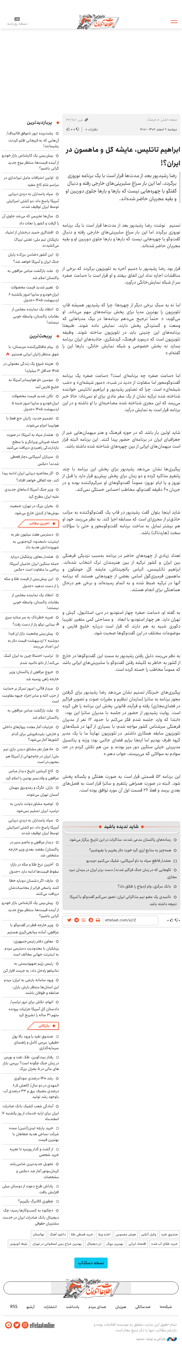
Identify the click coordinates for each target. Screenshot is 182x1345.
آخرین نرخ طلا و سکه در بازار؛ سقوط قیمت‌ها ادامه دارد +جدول (34, 868)
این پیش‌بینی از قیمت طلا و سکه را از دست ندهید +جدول (31, 582)
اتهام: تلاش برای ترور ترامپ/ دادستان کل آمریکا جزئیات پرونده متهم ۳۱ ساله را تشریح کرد (34, 1008)
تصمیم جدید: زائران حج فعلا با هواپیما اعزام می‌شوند (32, 421)
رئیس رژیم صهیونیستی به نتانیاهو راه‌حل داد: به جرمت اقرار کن (31, 967)
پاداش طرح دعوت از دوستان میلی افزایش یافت (30, 1189)
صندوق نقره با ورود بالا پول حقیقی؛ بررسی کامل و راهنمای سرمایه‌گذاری (35, 1042)
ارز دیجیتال (94, 1243)
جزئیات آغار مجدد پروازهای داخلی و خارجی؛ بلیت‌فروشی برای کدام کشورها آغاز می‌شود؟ (31, 733)
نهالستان (38, 1234)
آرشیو (30, 1307)
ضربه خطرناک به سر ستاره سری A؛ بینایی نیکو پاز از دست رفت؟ (32, 621)
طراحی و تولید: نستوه (156, 1339)
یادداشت (72, 1307)
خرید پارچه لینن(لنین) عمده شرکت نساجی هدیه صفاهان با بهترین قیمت (34, 1134)
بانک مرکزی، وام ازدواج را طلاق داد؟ (144, 886)
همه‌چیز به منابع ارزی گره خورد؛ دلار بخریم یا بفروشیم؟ (130, 850)
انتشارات (50, 1307)
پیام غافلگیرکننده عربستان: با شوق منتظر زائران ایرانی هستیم (34, 350)
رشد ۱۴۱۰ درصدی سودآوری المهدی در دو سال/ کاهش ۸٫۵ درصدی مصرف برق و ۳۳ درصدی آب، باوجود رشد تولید (31, 1087)
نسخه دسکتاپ (91, 1262)
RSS (13, 1307)
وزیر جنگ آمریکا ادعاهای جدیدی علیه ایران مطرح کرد (32, 493)
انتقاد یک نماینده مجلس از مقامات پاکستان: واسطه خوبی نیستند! (35, 315)
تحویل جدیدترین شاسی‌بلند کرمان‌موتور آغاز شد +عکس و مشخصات (34, 1170)
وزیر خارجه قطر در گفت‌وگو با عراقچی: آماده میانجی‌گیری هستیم (33, 928)
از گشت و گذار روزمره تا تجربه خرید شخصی (34, 1152)
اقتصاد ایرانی (137, 1243)
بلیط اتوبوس (18, 1243)
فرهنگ (151, 119)
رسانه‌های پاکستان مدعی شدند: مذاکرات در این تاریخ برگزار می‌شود (120, 839)
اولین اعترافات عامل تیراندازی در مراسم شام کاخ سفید (31, 181)
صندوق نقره (169, 1234)
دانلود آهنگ (58, 1234)
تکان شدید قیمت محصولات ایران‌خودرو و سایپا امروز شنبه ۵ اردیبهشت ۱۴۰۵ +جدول (35, 402)
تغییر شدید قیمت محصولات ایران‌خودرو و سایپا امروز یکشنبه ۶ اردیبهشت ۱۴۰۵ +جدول (34, 293)
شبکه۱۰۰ (166, 1307)
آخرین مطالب (39, 523)
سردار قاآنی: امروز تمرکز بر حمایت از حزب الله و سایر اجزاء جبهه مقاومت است (30, 694)
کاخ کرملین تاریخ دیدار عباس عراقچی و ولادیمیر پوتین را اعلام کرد (32, 774)
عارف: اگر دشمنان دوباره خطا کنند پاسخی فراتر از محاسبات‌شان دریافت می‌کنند (34, 887)
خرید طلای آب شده (164, 1243)
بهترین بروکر (115, 1243)
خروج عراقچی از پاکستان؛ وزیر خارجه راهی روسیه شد (34, 675)
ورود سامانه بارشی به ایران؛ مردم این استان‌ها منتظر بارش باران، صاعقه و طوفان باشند (31, 986)
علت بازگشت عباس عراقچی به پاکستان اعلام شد (33, 274)
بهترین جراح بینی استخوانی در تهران (57, 1243)
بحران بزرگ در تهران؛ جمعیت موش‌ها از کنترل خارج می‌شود (34, 509)
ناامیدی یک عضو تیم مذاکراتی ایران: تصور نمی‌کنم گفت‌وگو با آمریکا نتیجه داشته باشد (123, 900)
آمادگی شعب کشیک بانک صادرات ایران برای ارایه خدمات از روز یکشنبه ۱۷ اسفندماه (30, 1112)
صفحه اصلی (169, 119)
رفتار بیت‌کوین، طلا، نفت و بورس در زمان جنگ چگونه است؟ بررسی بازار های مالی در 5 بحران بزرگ (31, 1063)
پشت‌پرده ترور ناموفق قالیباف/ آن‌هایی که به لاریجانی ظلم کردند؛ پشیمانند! (33, 139)
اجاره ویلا (104, 1234)
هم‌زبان (120, 1307)
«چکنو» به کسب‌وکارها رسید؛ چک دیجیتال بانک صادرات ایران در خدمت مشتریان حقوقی (31, 1216)
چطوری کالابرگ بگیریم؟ (35, 1201)
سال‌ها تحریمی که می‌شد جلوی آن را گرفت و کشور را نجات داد (30, 219)
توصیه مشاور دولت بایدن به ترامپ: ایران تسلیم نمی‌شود (34, 807)
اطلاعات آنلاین (98, 21)
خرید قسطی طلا (82, 1234)
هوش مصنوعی (126, 1234)
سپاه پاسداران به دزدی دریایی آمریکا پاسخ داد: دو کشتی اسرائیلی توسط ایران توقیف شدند (33, 200)
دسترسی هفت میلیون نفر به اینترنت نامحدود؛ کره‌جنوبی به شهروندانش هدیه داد (35, 540)
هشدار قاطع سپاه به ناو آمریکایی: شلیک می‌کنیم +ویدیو (128, 861)
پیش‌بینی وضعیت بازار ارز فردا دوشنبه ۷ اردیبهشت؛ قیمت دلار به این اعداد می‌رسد (33, 639)
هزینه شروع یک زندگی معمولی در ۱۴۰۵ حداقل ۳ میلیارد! (31, 367)
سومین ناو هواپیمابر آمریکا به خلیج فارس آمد (34, 383)
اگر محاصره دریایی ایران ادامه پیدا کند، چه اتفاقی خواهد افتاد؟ (30, 476)
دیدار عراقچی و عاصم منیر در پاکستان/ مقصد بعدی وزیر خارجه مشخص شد (34, 848)
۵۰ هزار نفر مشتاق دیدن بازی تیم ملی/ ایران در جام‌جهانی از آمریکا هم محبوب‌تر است (31, 755)
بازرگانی (43, 1025)
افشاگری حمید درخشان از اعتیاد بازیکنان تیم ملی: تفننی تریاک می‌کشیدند (32, 238)
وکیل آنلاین (148, 1234)
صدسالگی (143, 1307)
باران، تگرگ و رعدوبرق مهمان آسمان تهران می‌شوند (34, 791)
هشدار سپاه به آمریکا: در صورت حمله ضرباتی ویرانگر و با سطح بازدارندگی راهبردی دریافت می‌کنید (33, 441)
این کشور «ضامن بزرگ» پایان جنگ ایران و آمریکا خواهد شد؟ (33, 258)
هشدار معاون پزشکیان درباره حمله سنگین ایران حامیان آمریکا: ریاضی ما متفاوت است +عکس (34, 563)
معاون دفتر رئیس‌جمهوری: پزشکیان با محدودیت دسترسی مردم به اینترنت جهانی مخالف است (32, 947)
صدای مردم (97, 1307)
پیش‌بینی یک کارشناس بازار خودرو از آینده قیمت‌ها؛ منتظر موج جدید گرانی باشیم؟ (30, 161)
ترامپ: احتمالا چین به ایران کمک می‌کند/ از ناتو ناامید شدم (31, 659)
